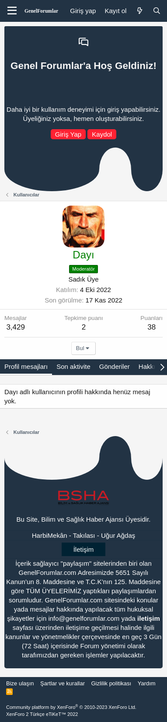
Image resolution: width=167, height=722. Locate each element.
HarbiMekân (49, 535)
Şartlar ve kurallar (62, 683)
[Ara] (156, 11)
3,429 (15, 327)
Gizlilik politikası (111, 683)
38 (151, 327)
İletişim (83, 549)
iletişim (148, 618)
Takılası (84, 535)
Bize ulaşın (20, 683)
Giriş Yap (68, 134)
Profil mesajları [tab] (26, 366)
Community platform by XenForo (71, 707)
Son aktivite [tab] (73, 366)
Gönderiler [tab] (114, 366)
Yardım (147, 683)
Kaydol (102, 134)
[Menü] (12, 11)
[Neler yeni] (139, 11)
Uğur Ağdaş (118, 535)
